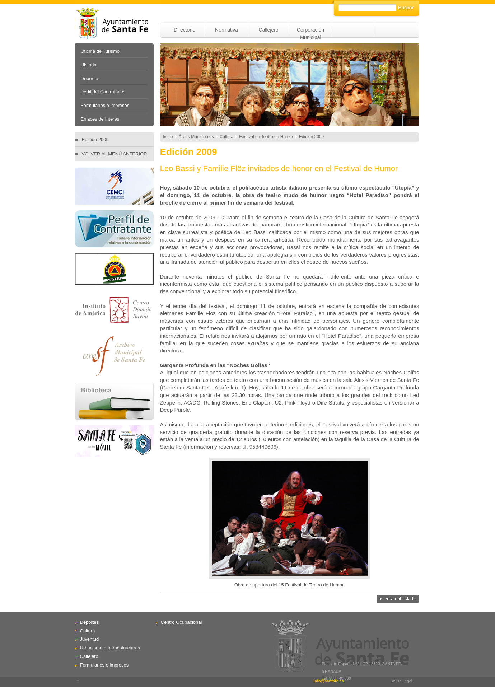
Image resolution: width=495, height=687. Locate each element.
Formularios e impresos (105, 105)
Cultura (87, 631)
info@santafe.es (328, 681)
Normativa (226, 30)
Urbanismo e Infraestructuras (110, 647)
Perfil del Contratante (103, 91)
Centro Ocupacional (181, 622)
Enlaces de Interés (100, 119)
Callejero (268, 30)
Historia (89, 64)
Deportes (90, 78)
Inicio (168, 136)
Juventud (89, 639)
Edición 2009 (95, 139)
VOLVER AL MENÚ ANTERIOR (114, 153)
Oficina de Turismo (100, 51)
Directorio (184, 30)
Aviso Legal (402, 681)
